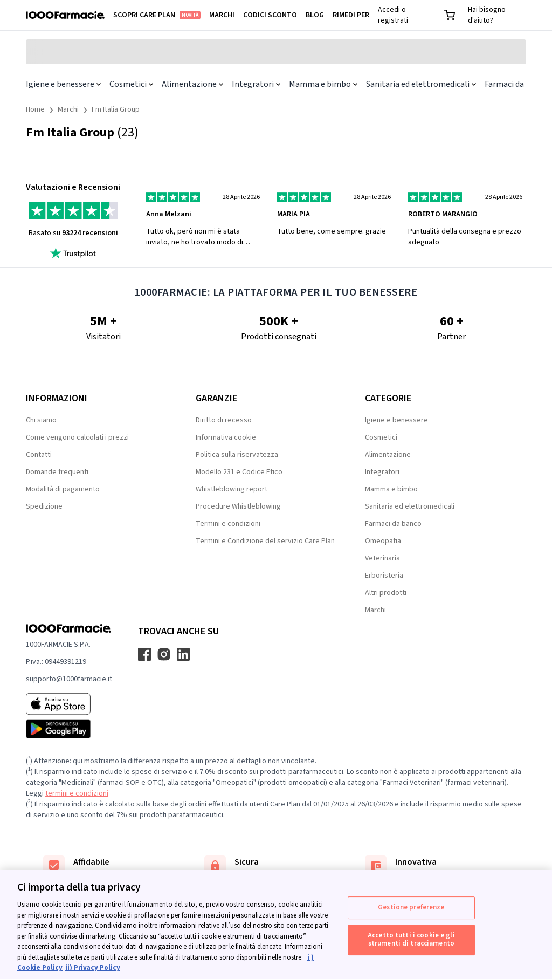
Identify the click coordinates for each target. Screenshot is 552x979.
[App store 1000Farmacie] (69, 704)
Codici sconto (270, 15)
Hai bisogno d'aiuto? (487, 15)
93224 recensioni (90, 233)
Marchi (221, 15)
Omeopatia (383, 541)
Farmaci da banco (393, 523)
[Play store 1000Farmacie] (69, 728)
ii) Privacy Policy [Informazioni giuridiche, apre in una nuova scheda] (92, 968)
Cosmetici (131, 84)
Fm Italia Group (116, 109)
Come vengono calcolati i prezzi (77, 437)
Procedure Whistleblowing (238, 506)
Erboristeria (384, 575)
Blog (315, 15)
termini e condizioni (76, 793)
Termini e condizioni (228, 523)
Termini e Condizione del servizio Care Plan (265, 541)
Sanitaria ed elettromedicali (421, 84)
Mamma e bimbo (323, 84)
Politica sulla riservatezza (237, 454)
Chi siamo (41, 420)
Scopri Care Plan (157, 15)
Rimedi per (351, 15)
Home (35, 109)
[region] (276, 924)
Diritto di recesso (224, 420)
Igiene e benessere (63, 84)
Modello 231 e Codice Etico (239, 472)
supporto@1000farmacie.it (69, 679)
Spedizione (44, 506)
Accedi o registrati (393, 15)
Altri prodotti (385, 592)
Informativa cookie (226, 437)
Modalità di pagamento (63, 489)
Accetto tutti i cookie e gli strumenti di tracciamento (411, 939)
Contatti (39, 454)
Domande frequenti (57, 472)
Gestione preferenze (411, 907)
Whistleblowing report (231, 489)
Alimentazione (192, 84)
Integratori (256, 84)
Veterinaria (382, 558)
